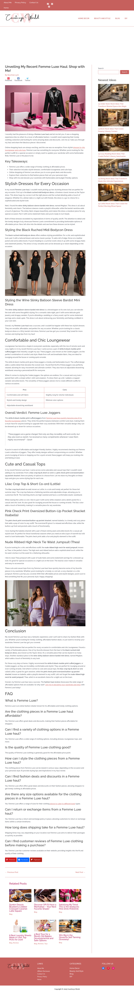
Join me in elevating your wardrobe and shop (63, 685)
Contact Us (41, 974)
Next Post (80, 872)
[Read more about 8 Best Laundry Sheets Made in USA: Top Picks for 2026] (20, 926)
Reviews (16, 943)
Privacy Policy (42, 976)
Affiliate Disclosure (43, 971)
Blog (10, 914)
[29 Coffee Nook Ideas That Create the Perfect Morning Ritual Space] (113, 192)
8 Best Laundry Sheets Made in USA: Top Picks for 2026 (20, 937)
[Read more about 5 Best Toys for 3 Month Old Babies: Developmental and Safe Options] (45, 925)
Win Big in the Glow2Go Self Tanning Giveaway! (69, 937)
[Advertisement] (67, 42)
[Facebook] (48, 4)
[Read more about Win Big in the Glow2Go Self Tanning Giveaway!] (70, 926)
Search (101, 68)
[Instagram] (52, 4)
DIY (71, 977)
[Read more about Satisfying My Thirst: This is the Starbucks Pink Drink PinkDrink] (70, 895)
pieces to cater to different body (62, 804)
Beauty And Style (76, 971)
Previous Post (11, 872)
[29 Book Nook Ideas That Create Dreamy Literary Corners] (113, 117)
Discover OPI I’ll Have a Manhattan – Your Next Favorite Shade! (45, 906)
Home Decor (75, 968)
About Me (40, 968)
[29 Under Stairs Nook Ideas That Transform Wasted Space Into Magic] (113, 92)
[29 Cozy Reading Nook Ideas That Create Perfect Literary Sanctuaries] (113, 142)
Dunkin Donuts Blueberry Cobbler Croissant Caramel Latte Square (18, 907)
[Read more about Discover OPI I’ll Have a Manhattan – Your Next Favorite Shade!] (45, 895)
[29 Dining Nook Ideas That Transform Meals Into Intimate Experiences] (113, 167)
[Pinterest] (49, 7)
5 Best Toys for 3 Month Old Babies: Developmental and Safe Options (43, 937)
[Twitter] (27, 79)
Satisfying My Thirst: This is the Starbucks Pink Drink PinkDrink (69, 906)
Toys (46, 944)
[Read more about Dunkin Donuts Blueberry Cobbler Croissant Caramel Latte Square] (20, 895)
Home (39, 979)
